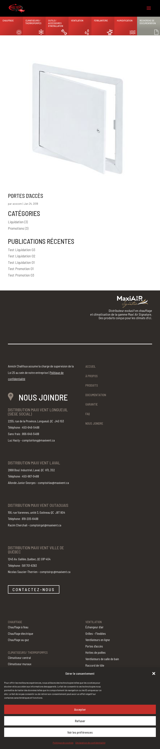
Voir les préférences (80, 732)
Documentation (95, 395)
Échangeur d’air (94, 627)
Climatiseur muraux (19, 664)
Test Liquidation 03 (21, 249)
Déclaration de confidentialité (90, 742)
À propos (91, 376)
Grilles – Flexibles (95, 633)
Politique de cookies (63, 742)
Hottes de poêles (95, 652)
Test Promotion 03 (21, 275)
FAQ (87, 414)
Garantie (91, 404)
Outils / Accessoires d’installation (55, 23)
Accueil (90, 366)
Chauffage (8, 20)
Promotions (16, 228)
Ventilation (77, 20)
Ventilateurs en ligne (97, 640)
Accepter (80, 709)
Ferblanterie (101, 20)
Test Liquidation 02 (21, 256)
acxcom (17, 203)
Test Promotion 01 (21, 268)
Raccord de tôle (94, 665)
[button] (154, 673)
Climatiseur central (19, 658)
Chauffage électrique (20, 633)
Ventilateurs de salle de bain (102, 659)
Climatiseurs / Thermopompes (33, 22)
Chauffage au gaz (18, 640)
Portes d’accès (25, 195)
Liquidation (16, 221)
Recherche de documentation (148, 22)
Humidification (124, 20)
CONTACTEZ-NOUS (33, 589)
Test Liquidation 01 (21, 262)
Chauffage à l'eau (18, 627)
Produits (91, 385)
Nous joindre (94, 423)
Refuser (80, 721)
